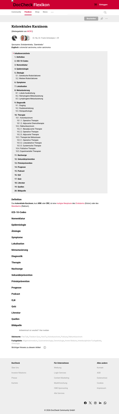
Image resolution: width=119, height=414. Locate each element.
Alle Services (59, 393)
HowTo (44, 337)
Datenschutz (102, 378)
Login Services (60, 373)
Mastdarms (16, 206)
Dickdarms (80, 203)
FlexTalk (24, 337)
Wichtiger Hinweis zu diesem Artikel (26, 347)
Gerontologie (59, 341)
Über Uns (15, 368)
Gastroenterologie (45, 341)
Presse (14, 378)
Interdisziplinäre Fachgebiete (89, 341)
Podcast (64, 337)
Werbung (57, 368)
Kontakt (100, 368)
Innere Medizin (71, 341)
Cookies (100, 383)
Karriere (15, 383)
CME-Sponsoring (61, 388)
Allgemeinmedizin (30, 341)
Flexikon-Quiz (34, 337)
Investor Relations (19, 373)
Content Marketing (61, 378)
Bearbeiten (91, 18)
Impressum (101, 388)
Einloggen (103, 4)
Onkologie (16, 343)
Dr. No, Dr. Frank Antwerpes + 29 (45, 38)
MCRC (29, 31)
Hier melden (44, 330)
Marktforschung (60, 383)
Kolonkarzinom (54, 337)
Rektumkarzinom (75, 337)
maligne (60, 203)
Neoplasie (68, 203)
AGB (99, 373)
